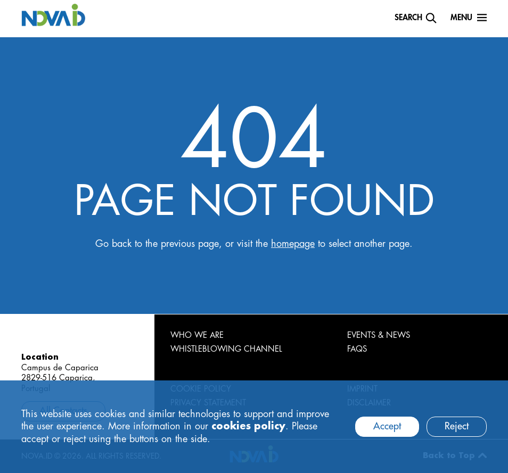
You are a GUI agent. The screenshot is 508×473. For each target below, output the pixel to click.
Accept (387, 426)
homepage (293, 243)
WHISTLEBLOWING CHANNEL (226, 349)
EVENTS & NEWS (378, 335)
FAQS (357, 349)
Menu (461, 18)
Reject (457, 426)
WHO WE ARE (197, 335)
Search (408, 18)
